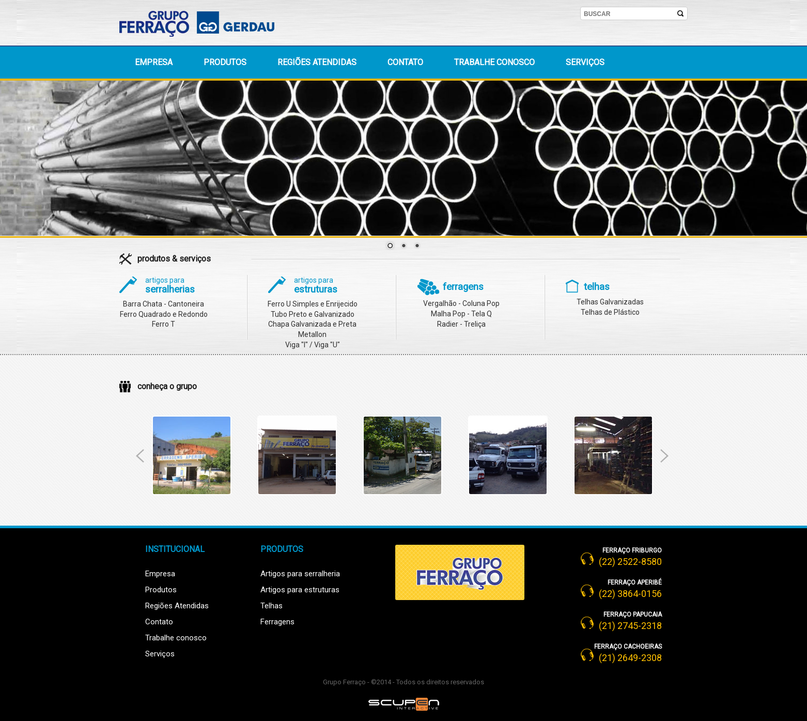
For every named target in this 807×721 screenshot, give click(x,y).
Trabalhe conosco (494, 62)
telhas (597, 287)
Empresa (154, 62)
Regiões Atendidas (177, 605)
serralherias (170, 285)
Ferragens (277, 621)
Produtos (225, 62)
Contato (405, 62)
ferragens (463, 287)
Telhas (271, 605)
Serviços (585, 62)
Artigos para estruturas (299, 589)
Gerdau (256, 21)
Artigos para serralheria (300, 573)
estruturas (315, 285)
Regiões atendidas (316, 62)
